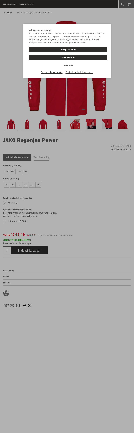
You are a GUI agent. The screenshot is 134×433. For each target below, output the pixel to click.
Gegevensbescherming (52, 72)
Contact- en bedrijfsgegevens (79, 72)
